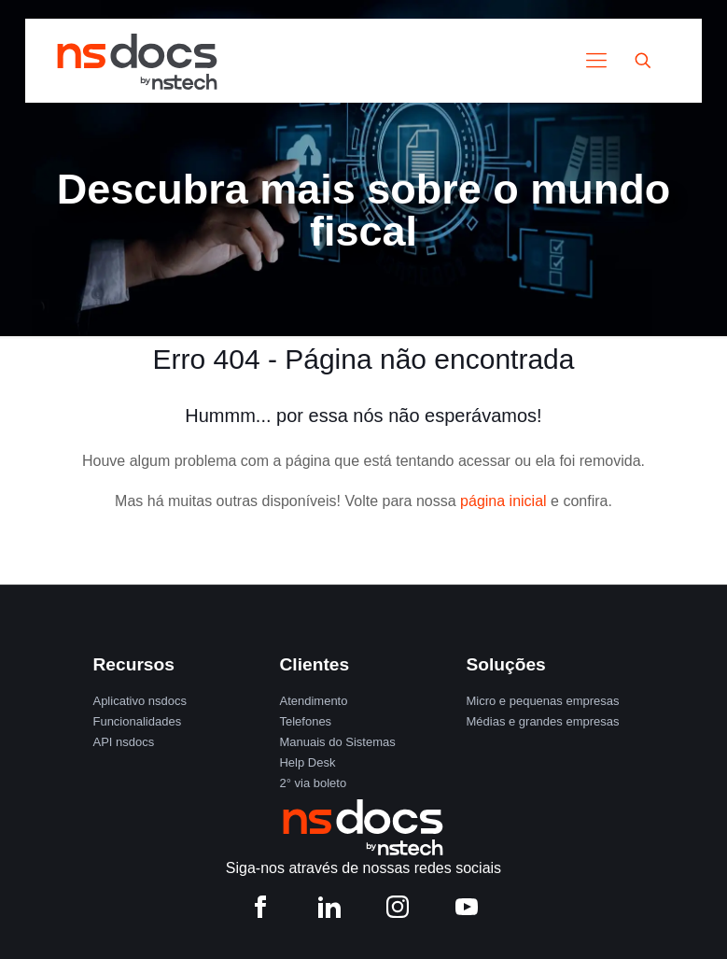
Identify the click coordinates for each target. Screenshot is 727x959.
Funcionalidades (136, 721)
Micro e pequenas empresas (542, 701)
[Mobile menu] (596, 61)
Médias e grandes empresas (542, 721)
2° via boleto (312, 783)
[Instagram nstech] (397, 911)
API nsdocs (123, 742)
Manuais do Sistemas (337, 742)
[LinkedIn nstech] (329, 911)
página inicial (503, 501)
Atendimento (313, 701)
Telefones (305, 721)
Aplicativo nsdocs (139, 701)
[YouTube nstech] (466, 911)
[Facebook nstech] (260, 911)
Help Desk (307, 762)
